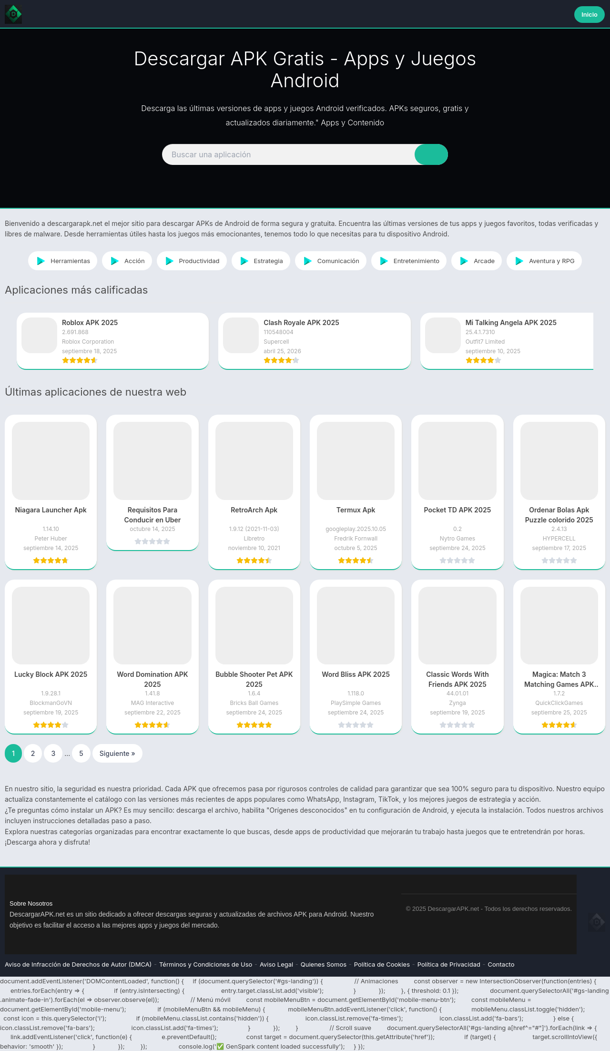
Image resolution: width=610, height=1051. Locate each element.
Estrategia (259, 260)
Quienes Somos (323, 964)
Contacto (501, 964)
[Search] (305, 154)
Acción (125, 260)
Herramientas (61, 260)
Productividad (191, 260)
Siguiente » (117, 753)
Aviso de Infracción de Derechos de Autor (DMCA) (78, 964)
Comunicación (329, 260)
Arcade (475, 260)
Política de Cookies (382, 964)
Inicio (589, 14)
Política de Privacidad (448, 964)
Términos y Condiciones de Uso (205, 964)
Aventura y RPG (543, 260)
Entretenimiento (407, 260)
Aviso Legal (276, 964)
